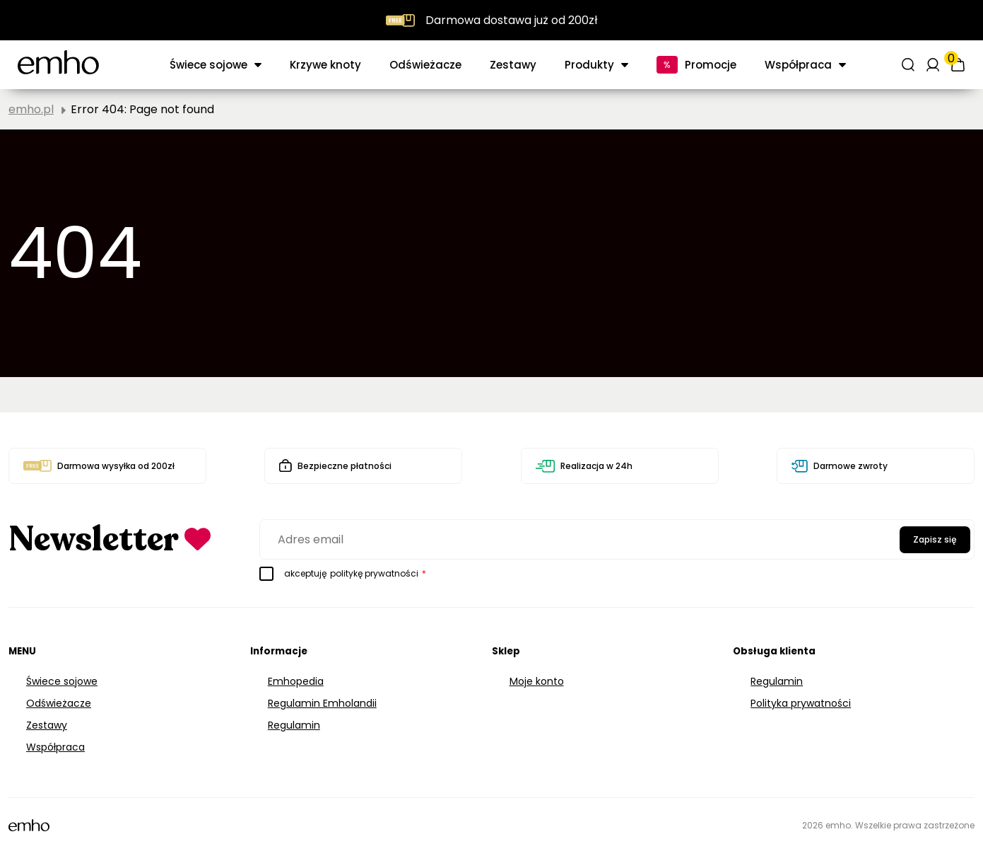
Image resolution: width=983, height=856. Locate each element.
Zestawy (513, 64)
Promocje (710, 64)
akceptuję (342, 574)
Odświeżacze (425, 64)
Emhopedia (296, 681)
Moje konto (537, 681)
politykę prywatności (374, 573)
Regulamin (294, 725)
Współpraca (798, 64)
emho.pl (31, 109)
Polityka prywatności (801, 703)
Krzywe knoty (325, 64)
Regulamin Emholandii (322, 703)
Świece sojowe (208, 64)
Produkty (589, 64)
